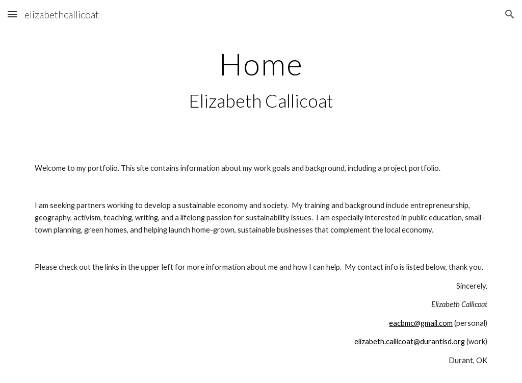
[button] (12, 14)
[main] (261, 80)
